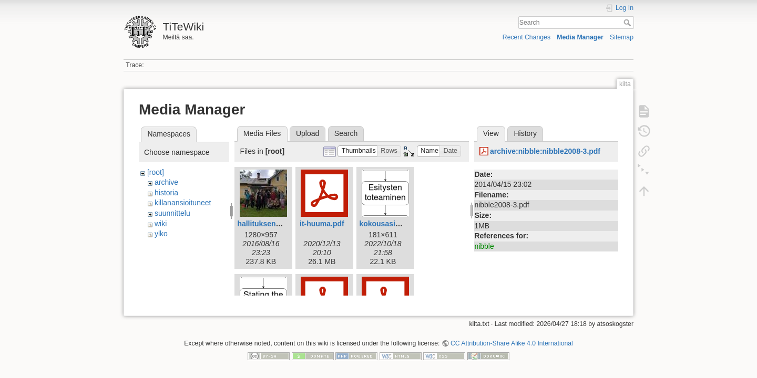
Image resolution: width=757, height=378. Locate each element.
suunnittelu (172, 213)
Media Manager (580, 37)
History (525, 133)
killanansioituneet (183, 202)
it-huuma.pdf (322, 223)
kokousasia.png (387, 223)
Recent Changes (526, 37)
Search (628, 22)
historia (166, 192)
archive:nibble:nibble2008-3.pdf (545, 151)
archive (166, 182)
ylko (161, 233)
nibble (484, 246)
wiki (161, 223)
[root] (155, 172)
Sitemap (621, 37)
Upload (307, 133)
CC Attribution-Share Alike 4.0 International (512, 339)
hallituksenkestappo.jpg (279, 223)
